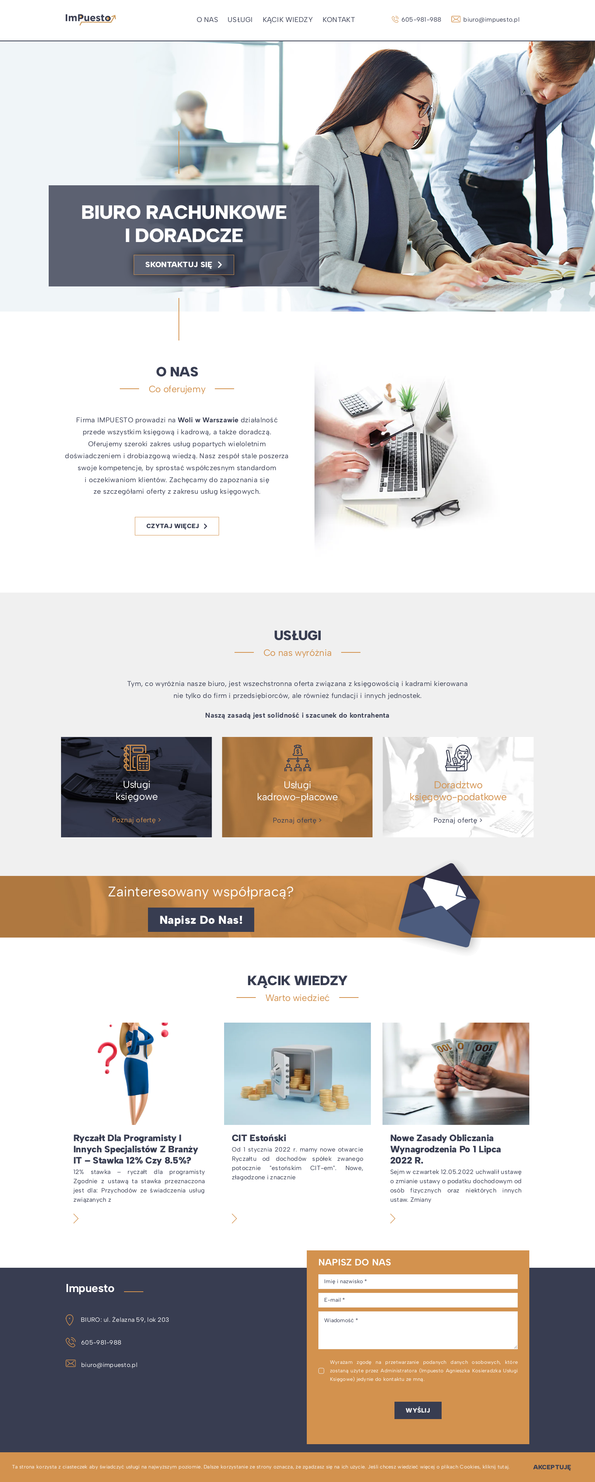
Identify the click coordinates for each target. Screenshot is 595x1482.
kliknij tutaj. (496, 1467)
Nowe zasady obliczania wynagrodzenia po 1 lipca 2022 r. (445, 1149)
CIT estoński (259, 1137)
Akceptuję (552, 1467)
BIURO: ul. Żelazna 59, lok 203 (117, 1319)
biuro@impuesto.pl (102, 1365)
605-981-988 (93, 1342)
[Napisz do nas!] (201, 920)
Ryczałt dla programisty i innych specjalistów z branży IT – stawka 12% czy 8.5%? (135, 1149)
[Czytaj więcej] (177, 526)
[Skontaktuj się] (184, 265)
